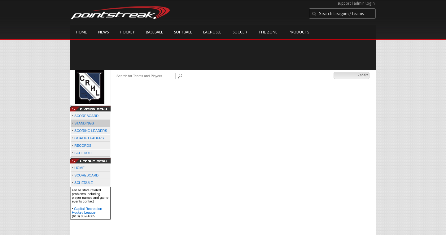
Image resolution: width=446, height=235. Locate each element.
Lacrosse (212, 32)
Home (81, 32)
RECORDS (82, 145)
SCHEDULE (83, 153)
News (103, 32)
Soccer (240, 32)
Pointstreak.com (120, 13)
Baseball (154, 32)
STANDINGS (84, 123)
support (344, 3)
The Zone (268, 32)
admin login (364, 3)
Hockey (127, 32)
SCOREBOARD (86, 116)
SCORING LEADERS (90, 131)
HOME (79, 168)
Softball (183, 32)
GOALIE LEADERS (89, 138)
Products (299, 32)
